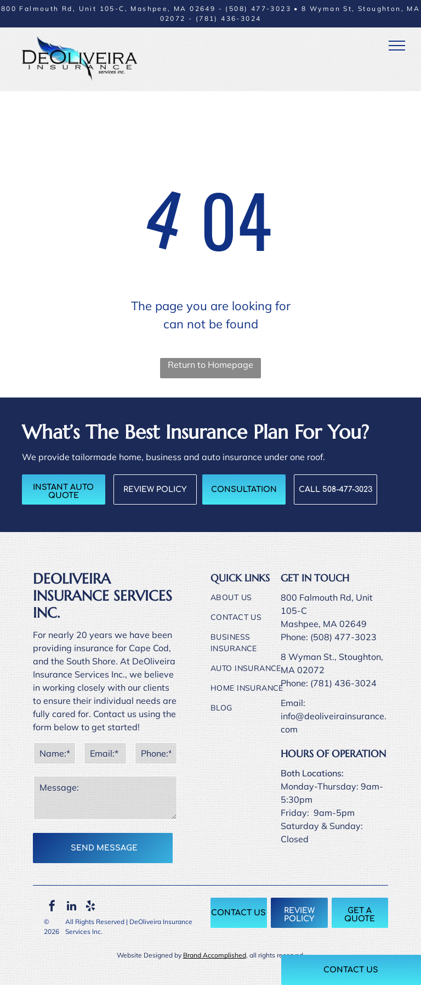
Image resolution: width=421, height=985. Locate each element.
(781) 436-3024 (228, 18)
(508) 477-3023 (258, 8)
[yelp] (90, 907)
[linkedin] (71, 907)
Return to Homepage (210, 364)
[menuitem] (250, 602)
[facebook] (52, 907)
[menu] (397, 45)
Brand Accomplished (214, 955)
